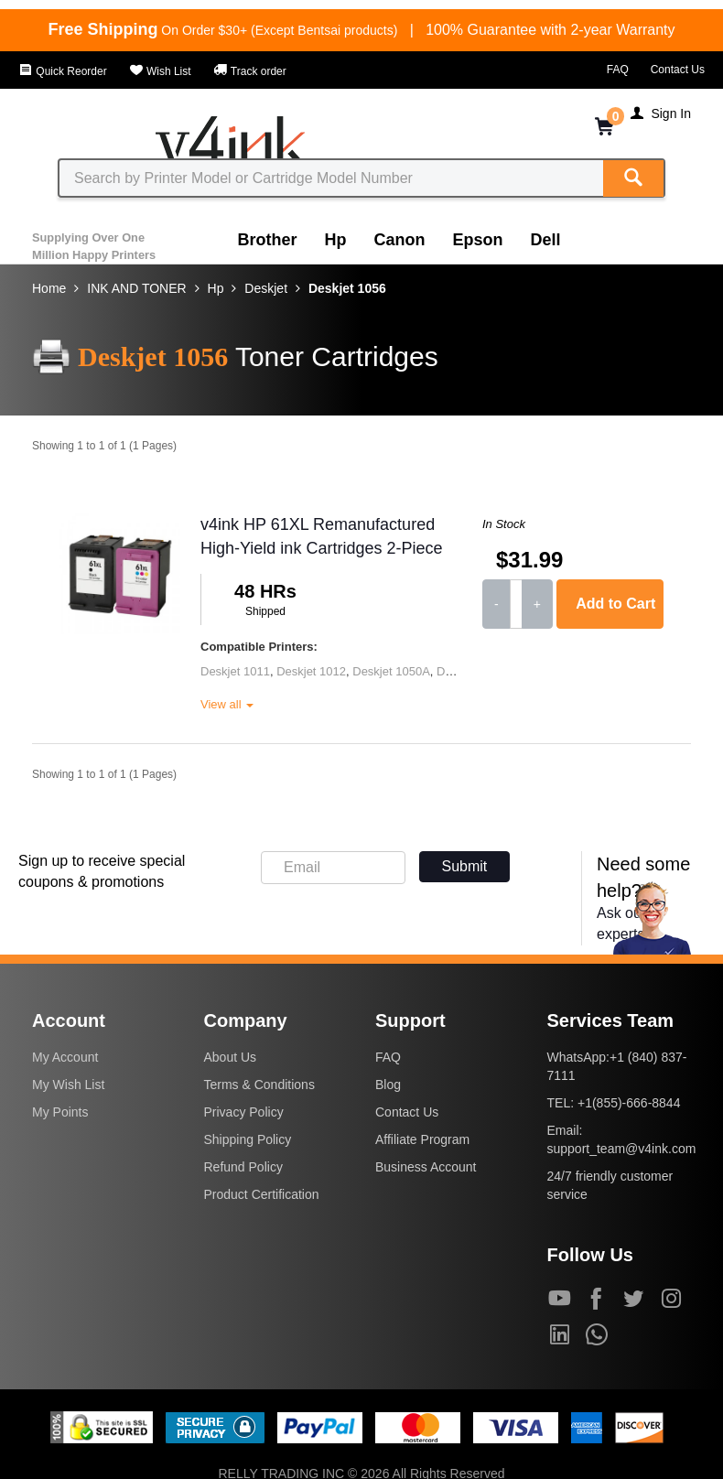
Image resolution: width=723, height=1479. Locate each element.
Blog (388, 1084)
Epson (478, 240)
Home (49, 288)
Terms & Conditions (259, 1084)
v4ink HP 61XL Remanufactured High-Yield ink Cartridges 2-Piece (321, 536)
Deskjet (265, 288)
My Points (60, 1112)
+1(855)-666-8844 (628, 1103)
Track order (249, 71)
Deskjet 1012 (311, 671)
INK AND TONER (136, 288)
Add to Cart (615, 603)
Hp (336, 240)
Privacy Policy (244, 1112)
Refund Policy (243, 1167)
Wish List (160, 71)
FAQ (618, 69)
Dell (546, 240)
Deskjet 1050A (391, 671)
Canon (400, 240)
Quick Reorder (62, 71)
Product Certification (261, 1194)
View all (227, 704)
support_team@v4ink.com (621, 1148)
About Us (230, 1057)
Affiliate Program (422, 1139)
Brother (267, 240)
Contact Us (678, 69)
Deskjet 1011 (235, 671)
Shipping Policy (248, 1139)
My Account (65, 1057)
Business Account (426, 1167)
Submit (465, 866)
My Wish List (68, 1084)
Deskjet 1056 (347, 288)
